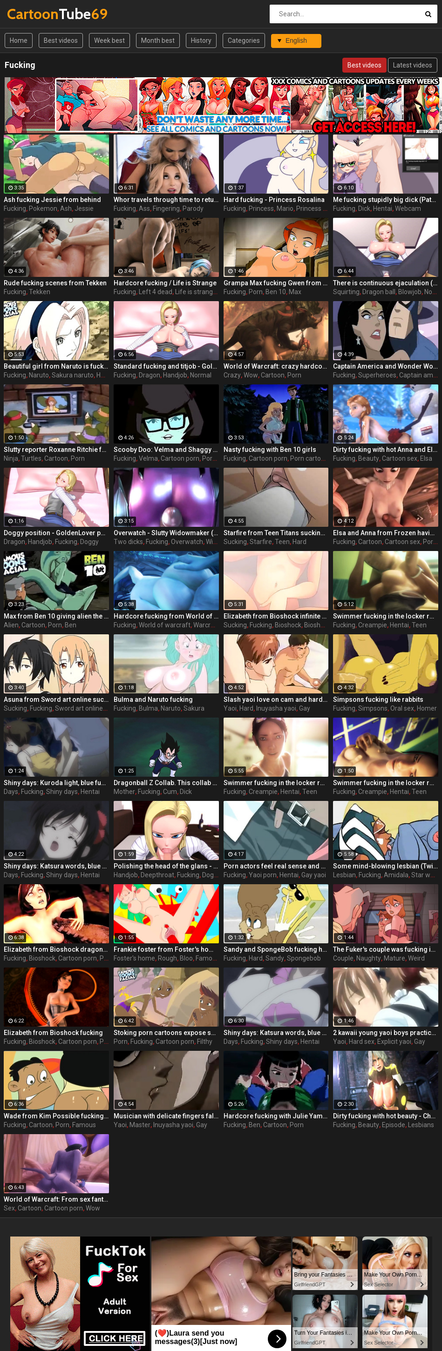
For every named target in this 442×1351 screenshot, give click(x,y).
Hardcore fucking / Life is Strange (165, 283)
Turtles (31, 458)
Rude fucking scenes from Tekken (55, 283)
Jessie (84, 208)
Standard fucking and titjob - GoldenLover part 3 (166, 366)
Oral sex (402, 708)
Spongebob (304, 958)
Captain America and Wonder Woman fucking (385, 366)
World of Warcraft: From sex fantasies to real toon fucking (56, 1199)
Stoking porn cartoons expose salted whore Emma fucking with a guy (166, 1032)
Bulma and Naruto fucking (153, 699)
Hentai (382, 208)
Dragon (149, 375)
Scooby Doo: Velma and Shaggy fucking (166, 449)
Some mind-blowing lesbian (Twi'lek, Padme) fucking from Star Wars (385, 866)
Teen (282, 541)
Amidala (396, 875)
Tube (31, 14)
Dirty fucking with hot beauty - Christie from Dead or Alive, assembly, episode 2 (385, 1116)
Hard (299, 541)
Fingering (166, 208)
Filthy (204, 1041)
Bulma (148, 708)
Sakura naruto (73, 375)
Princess (261, 208)
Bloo (186, 958)
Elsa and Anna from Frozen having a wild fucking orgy (385, 533)
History (201, 40)
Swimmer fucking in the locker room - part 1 (276, 782)
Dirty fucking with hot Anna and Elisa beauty (385, 449)
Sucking (235, 541)
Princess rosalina (321, 208)
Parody (193, 208)
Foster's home (134, 958)
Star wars (425, 875)
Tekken (39, 292)
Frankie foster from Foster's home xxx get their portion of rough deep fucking (166, 949)
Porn (256, 292)
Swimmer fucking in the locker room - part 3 (385, 616)
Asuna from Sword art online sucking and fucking (56, 699)
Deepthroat (157, 875)
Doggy (89, 541)
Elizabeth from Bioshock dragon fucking (56, 949)
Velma (148, 458)
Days (11, 791)
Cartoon (273, 375)
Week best (109, 40)
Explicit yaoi (394, 1041)
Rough (167, 958)
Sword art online (79, 708)
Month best (158, 40)
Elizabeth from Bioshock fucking (53, 1032)
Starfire (261, 541)
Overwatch (187, 541)
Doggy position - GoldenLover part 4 (56, 533)
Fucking (15, 208)
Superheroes (377, 375)
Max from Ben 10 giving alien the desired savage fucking (56, 616)
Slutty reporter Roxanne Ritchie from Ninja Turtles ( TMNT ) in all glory (56, 449)
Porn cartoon (309, 458)
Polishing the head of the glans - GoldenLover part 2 (166, 866)
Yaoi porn (263, 875)
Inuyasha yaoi (276, 708)
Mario (285, 208)
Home (18, 40)
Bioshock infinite (328, 625)
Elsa (426, 458)
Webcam (408, 208)
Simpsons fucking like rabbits (378, 699)
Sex (9, 1208)
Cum (170, 791)
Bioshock (288, 625)
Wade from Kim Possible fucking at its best (56, 1116)
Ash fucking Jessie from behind (52, 199)
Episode (393, 1125)
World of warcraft (164, 625)
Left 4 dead (155, 292)
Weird (416, 958)
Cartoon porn (180, 458)
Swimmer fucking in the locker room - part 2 (385, 782)
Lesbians (421, 1125)
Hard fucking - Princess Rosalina (274, 199)
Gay (304, 708)
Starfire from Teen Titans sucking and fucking (276, 533)
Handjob (175, 375)
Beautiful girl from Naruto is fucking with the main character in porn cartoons (56, 366)
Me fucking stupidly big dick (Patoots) (385, 199)
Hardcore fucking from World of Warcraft (166, 616)
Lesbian (344, 875)
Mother (124, 791)
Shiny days (62, 791)
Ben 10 (275, 292)
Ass (144, 208)
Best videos (61, 40)
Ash (66, 208)
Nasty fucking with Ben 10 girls (270, 449)
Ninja (11, 458)
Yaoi (230, 708)
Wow (251, 375)
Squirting (346, 292)
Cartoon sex (399, 458)
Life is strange (196, 292)
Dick (364, 208)
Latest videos (412, 65)
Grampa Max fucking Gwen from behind (276, 283)
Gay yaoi (313, 875)
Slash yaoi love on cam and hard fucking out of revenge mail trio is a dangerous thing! (276, 699)
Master (139, 1125)
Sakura (194, 708)
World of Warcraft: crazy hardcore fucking (276, 366)
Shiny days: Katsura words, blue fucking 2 (276, 1032)
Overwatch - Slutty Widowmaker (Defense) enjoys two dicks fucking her (166, 533)
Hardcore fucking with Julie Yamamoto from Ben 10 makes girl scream (276, 1116)
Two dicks (128, 541)
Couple (343, 958)
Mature (394, 958)
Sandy (274, 958)
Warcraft (206, 625)
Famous (207, 958)
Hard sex (361, 1041)
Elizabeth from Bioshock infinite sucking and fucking (276, 616)
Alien (11, 625)
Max (295, 292)
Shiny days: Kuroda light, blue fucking (56, 782)
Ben (70, 625)
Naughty (368, 958)
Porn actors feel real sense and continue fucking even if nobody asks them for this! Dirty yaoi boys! (276, 866)
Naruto (39, 375)
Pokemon (43, 208)
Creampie (372, 625)
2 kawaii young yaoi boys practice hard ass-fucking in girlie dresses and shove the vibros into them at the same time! (385, 1032)
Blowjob (410, 292)
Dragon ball (378, 292)
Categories (244, 40)
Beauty (368, 458)
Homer (427, 708)
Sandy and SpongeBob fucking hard (276, 949)
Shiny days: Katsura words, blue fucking (56, 866)
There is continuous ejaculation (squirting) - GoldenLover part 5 (385, 283)
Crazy (232, 375)
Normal (200, 375)
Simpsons (373, 708)
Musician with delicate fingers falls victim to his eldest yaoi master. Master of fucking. (166, 1116)
